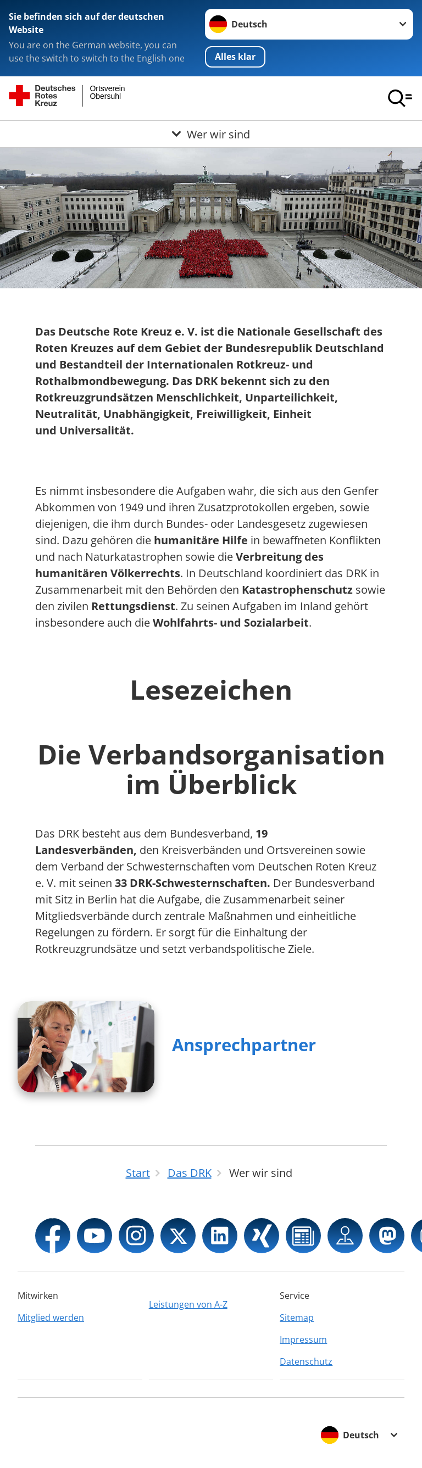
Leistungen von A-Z (188, 1304)
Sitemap (297, 1317)
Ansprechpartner (244, 1044)
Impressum (303, 1339)
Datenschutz (306, 1361)
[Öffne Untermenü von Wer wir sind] (211, 134)
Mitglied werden (51, 1317)
